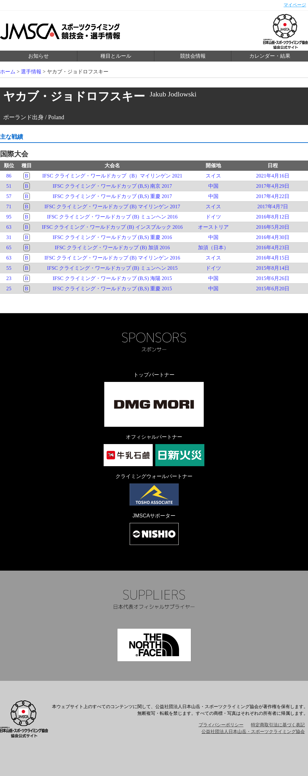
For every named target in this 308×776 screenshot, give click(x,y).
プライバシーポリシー (221, 724)
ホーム (7, 71)
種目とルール (115, 56)
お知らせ (38, 56)
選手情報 (31, 71)
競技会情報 (193, 56)
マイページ (295, 5)
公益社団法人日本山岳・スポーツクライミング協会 (253, 731)
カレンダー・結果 (269, 56)
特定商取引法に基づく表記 (278, 724)
